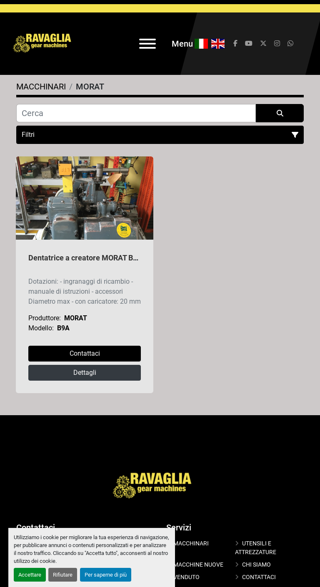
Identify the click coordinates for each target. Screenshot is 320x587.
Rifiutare (62, 575)
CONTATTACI (259, 577)
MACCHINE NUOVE (198, 564)
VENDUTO (186, 577)
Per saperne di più (106, 575)
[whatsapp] (290, 43)
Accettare (29, 575)
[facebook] (235, 43)
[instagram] (277, 43)
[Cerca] (136, 113)
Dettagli (84, 372)
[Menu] (147, 44)
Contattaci (85, 353)
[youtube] (249, 43)
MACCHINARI (191, 543)
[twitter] (263, 43)
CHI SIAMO (256, 564)
